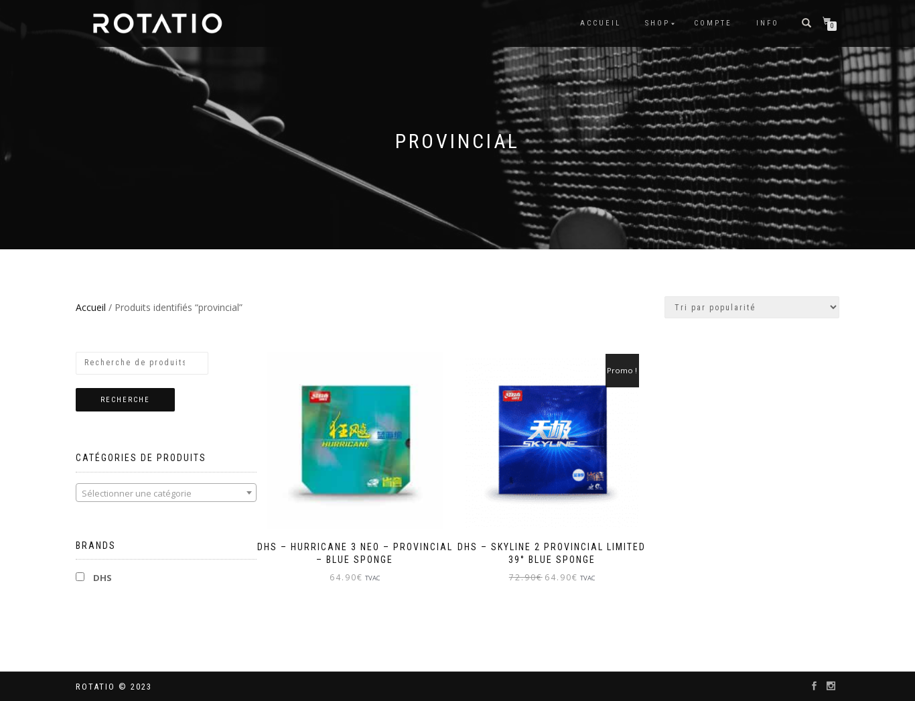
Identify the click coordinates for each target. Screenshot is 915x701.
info (767, 23)
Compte (713, 23)
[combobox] (166, 492)
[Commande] (751, 307)
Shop (657, 23)
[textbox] (166, 493)
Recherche (125, 399)
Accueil (600, 23)
